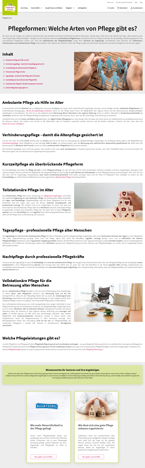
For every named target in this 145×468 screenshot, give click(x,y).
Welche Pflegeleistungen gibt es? (17, 88)
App (136, 2)
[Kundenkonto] (137, 7)
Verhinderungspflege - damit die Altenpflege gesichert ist (25, 64)
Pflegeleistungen (14, 349)
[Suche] (110, 7)
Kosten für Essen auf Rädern (13, 124)
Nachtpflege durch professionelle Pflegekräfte (21, 80)
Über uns (110, 2)
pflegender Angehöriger (53, 196)
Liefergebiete (82, 8)
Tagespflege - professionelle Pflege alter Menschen (23, 76)
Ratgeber (70, 8)
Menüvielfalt (36, 8)
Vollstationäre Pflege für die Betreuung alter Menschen (24, 84)
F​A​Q (141, 2)
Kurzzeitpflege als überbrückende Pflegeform (21, 68)
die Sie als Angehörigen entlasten (39, 111)
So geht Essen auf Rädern (54, 8)
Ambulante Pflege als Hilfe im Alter (17, 60)
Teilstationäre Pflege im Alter (15, 72)
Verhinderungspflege (10, 143)
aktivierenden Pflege (63, 177)
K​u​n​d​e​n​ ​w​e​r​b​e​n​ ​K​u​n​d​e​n (124, 2)
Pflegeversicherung (93, 349)
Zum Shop (24, 8)
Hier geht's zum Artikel (43, 457)
